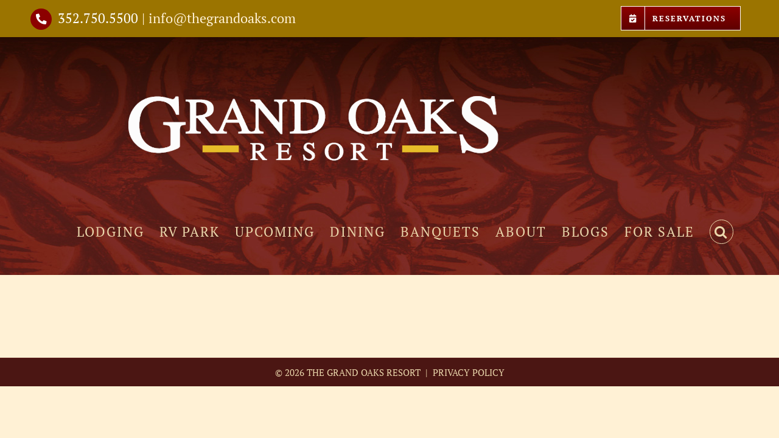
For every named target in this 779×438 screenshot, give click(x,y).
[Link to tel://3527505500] (41, 19)
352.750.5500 (98, 18)
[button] (737, 231)
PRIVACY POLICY (467, 372)
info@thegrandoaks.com (222, 18)
